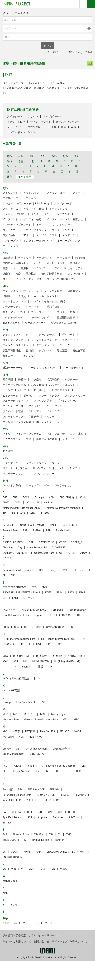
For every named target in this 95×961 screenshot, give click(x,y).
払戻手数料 (53, 379)
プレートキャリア (13, 416)
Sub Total (73, 817)
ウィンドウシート (40, 121)
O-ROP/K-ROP (38, 753)
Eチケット (29, 597)
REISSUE (64, 794)
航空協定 (31, 273)
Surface (7, 822)
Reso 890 (24, 800)
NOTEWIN (8, 736)
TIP (51, 834)
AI (37, 502)
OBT (18, 748)
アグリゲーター (12, 198)
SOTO (71, 812)
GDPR (6, 627)
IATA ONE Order (22, 656)
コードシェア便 (32, 279)
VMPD (32, 869)
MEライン (29, 714)
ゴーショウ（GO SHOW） (61, 279)
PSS (57, 771)
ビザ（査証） (39, 390)
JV (38, 678)
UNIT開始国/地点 (12, 857)
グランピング (41, 268)
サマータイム (10, 290)
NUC (21, 736)
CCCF (62, 542)
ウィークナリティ (36, 230)
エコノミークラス (46, 235)
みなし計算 (76, 433)
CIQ (20, 547)
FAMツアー (9, 609)
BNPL (53, 525)
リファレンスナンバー (41, 473)
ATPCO (45, 513)
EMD (34, 587)
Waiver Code (10, 880)
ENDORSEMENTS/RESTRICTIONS (21, 592)
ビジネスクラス (61, 390)
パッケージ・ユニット (62, 384)
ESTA (71, 592)
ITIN (14, 666)
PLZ (37, 771)
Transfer (59, 839)
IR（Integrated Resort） (68, 661)
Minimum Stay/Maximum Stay (41, 719)
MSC (76, 719)
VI (22, 869)
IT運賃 (39, 666)
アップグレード (52, 116)
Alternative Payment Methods (63, 507)
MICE (43, 714)
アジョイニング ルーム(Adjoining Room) (26, 203)
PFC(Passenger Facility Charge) (57, 765)
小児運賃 (21, 296)
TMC (69, 834)
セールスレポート (35, 322)
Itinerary (26, 666)
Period (30, 765)
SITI (29, 812)
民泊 (28, 439)
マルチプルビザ (56, 433)
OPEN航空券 (60, 748)
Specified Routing (12, 817)
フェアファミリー (75, 395)
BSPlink (37, 530)
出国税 (6, 296)
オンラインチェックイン (37, 240)
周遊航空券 (73, 290)
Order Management (13, 753)
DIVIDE (64, 570)
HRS (63, 127)
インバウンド (62, 214)
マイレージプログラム (28, 433)
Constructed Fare (44, 552)
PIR (4, 771)
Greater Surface (55, 627)
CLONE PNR (58, 547)
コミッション (75, 273)
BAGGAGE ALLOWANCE (31, 525)
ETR (5, 597)
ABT (15, 497)
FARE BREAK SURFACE (33, 609)
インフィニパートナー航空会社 (65, 219)
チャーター (66, 345)
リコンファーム (42, 468)
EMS (44, 587)
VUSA (63, 869)
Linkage (7, 702)
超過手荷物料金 (12, 350)
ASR (73, 127)
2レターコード (22, 923)
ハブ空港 (36, 379)
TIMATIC (39, 834)
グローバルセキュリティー (70, 268)
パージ (22, 390)
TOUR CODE (9, 839)
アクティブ (79, 192)
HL (29, 644)
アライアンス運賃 (33, 208)
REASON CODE (36, 789)
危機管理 (80, 257)
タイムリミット (12, 334)
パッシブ (8, 390)
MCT (16, 714)
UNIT (83, 851)
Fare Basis (57, 609)
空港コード (9, 268)
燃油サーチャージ (13, 367)
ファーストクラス (49, 395)
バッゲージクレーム (14, 384)
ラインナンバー (12, 462)
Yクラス (15, 904)
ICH (16, 661)
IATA (5, 656)
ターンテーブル (48, 334)
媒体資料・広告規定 (14, 935)
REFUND (54, 789)
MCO (5, 714)
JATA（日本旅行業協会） (17, 678)
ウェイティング (61, 230)
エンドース (68, 235)
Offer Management (37, 748)
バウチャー (71, 379)
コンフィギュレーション (21, 132)
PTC (67, 771)
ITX (50, 666)
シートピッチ (14, 127)
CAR (31, 542)
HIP (83, 638)
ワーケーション (63, 485)
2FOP (6, 923)
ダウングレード (37, 127)
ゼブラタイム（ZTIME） (65, 322)
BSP (25, 530)
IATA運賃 (41, 656)
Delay (53, 570)
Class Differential (37, 547)
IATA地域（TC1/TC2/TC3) (67, 656)
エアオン (26, 235)
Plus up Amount (21, 771)
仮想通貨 (8, 257)
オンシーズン (10, 240)
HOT (38, 644)
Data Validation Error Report (18, 570)
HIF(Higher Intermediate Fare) (19, 638)
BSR (48, 530)
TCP (5, 834)
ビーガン (28, 395)
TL (59, 834)
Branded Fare (10, 530)
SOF (60, 812)
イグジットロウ (16, 121)
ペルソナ (49, 416)
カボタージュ (44, 257)
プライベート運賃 (13, 411)
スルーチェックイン (40, 317)
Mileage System (60, 714)
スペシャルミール (13, 317)
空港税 (24, 268)
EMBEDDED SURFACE (14, 587)
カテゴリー (24, 257)
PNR (47, 771)
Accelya (39, 497)
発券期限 (8, 379)
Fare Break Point (78, 609)
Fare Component (35, 615)
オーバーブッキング (67, 121)
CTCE (71, 552)
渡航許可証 (79, 350)
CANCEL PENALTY (13, 542)
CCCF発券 (77, 542)
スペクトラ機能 (66, 312)
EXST (15, 597)
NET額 (16, 731)
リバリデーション (13, 473)
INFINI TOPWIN (40, 661)
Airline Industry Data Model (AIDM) (22, 507)
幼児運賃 (8, 451)
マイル (6, 433)
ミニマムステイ (12, 439)
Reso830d (8, 800)
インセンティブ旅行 (14, 214)
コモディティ (10, 279)
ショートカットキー (14, 301)
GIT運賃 (36, 627)
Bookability (68, 525)
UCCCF (15, 851)
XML (5, 892)
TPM (23, 839)
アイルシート (14, 116)
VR (53, 869)
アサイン (33, 116)
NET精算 (30, 731)
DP (4, 575)
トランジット (28, 355)
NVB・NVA (35, 736)
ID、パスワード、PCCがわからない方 (67, 52)
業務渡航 (75, 263)
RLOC (48, 800)
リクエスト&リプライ (15, 468)
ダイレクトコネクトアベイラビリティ (53, 339)
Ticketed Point (21, 834)
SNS (50, 812)
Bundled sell (62, 530)
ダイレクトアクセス (14, 339)
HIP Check (8, 644)
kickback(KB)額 (11, 690)
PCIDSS (17, 765)
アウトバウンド (32, 192)
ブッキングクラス (67, 400)
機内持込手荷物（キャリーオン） (22, 263)
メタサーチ (68, 439)
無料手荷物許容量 (46, 439)
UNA (38, 851)
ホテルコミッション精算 (17, 421)
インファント (10, 219)
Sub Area (58, 817)
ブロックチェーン (38, 406)
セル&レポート (11, 322)
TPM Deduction (40, 839)
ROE (58, 800)
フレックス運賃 (43, 400)
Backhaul (8, 525)
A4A (5, 497)
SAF (5, 812)
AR (13, 513)
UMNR (27, 851)
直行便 (30, 350)
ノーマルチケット (73, 367)
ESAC (59, 592)
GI (25, 627)
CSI (61, 552)
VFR (13, 869)
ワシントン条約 (12, 485)
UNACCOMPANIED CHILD (61, 851)
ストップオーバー (41, 312)
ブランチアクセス (13, 406)
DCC (41, 570)
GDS (16, 627)
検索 (83, 4)
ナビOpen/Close (91, 4)
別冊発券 (33, 416)
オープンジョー (12, 245)
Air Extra (49, 502)
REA (20, 789)
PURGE (78, 771)
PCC (5, 765)
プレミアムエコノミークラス (45, 411)
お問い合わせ (41, 941)
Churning (8, 547)
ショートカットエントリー (46, 296)
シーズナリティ (12, 306)
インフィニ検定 (32, 219)
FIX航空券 (65, 615)
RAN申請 (8, 789)
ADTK (18, 502)
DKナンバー (80, 570)
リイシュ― (58, 462)
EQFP (48, 592)
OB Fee (7, 748)
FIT (52, 615)
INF (25, 661)
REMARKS (80, 794)
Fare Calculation (12, 615)
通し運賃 (62, 350)
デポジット (45, 350)
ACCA (26, 497)
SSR (29, 817)
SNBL (40, 812)
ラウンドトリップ (36, 462)
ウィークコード (12, 230)
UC (4, 851)
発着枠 (22, 379)
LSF (43, 702)
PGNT (83, 765)
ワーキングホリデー (37, 485)
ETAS (82, 592)
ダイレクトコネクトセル (17, 345)
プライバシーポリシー (41, 935)
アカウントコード (57, 192)
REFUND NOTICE (45, 794)
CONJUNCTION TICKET (16, 552)
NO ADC (64, 731)
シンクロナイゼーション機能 (48, 301)
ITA (4, 666)
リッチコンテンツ (66, 468)
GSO (71, 627)
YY (4, 904)
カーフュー (63, 257)
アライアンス (10, 208)
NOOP (77, 731)
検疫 (18, 273)
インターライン (40, 214)
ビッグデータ (10, 395)
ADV (28, 502)
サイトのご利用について (17, 941)
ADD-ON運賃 (67, 497)
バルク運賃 (37, 384)
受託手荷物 (53, 306)
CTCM (83, 552)
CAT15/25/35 (46, 542)
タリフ (30, 334)
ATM (32, 513)
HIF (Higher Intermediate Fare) (58, 638)
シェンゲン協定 (53, 290)
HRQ (53, 127)
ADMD (6, 502)
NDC (5, 731)
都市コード (9, 355)
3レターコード (44, 923)
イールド (41, 224)
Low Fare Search (26, 702)
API (5, 513)
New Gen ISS (47, 731)
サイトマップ (59, 941)
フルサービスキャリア (15, 400)
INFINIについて (78, 941)
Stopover (42, 817)
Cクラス (7, 558)
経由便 (6, 273)
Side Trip (17, 812)
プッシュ (59, 406)
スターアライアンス (14, 312)
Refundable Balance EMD (17, 794)
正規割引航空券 (66, 317)
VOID (43, 869)
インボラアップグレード (17, 224)
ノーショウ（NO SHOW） (43, 367)
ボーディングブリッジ (49, 421)
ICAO (5, 661)
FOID (78, 615)
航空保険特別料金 (51, 273)
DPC (13, 575)
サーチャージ (31, 290)
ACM (51, 497)
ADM (82, 497)
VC (4, 869)
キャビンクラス (56, 263)
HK (21, 644)
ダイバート (68, 334)
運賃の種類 (9, 235)
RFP (37, 800)
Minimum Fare (11, 719)
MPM (66, 719)
